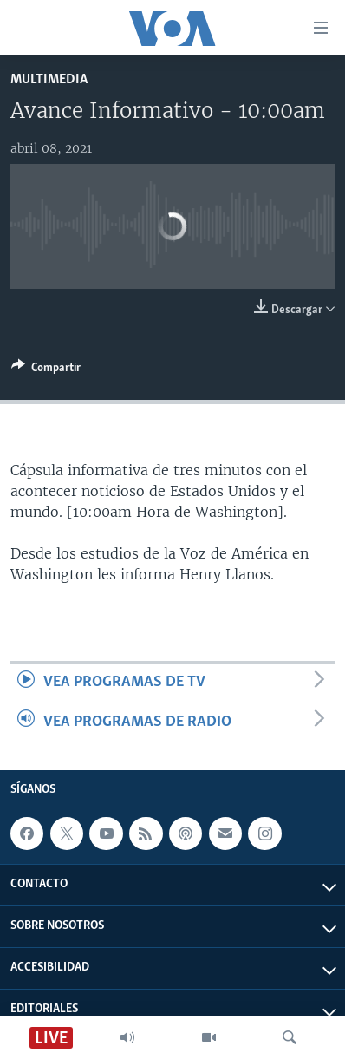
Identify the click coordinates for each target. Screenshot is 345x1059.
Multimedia (49, 79)
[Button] (46, 370)
